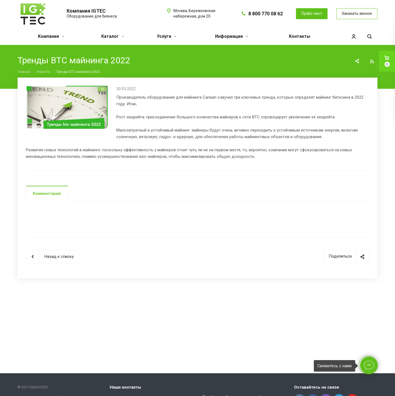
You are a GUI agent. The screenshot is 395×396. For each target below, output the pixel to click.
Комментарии (47, 193)
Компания (51, 36)
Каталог (112, 36)
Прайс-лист (311, 13)
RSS (371, 61)
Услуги (166, 36)
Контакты (299, 36)
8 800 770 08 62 (265, 13)
